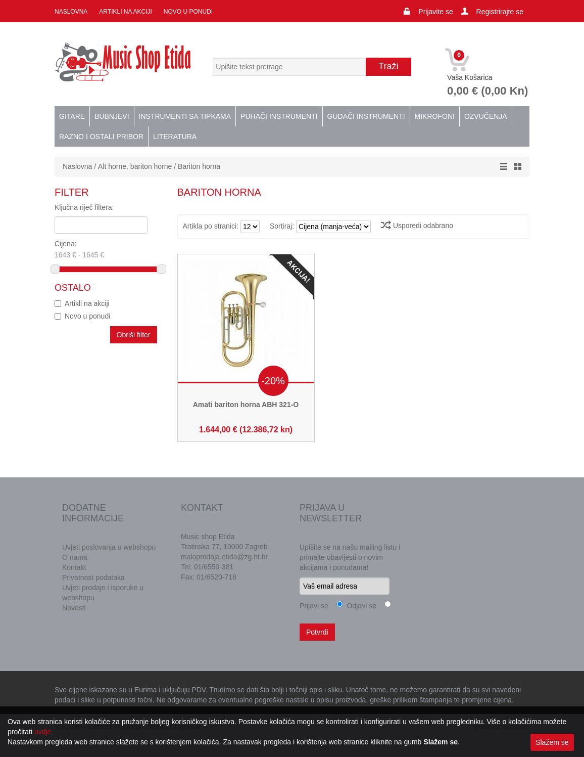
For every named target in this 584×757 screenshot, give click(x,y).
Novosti (74, 608)
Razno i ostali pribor (101, 136)
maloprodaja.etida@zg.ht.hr (224, 557)
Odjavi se (359, 606)
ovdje (42, 732)
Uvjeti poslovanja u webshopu (109, 547)
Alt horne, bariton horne (135, 166)
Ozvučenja (485, 116)
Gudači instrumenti (366, 116)
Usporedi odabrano (417, 225)
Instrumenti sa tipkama (185, 116)
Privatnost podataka (93, 577)
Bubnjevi (111, 116)
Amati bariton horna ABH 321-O (246, 404)
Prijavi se (314, 606)
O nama (74, 557)
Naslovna (71, 11)
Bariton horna (199, 166)
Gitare (72, 116)
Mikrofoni (435, 116)
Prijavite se (435, 12)
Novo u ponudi (188, 11)
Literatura (175, 136)
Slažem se (552, 742)
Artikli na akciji (125, 11)
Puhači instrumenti (278, 116)
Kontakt (74, 567)
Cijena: (97, 250)
